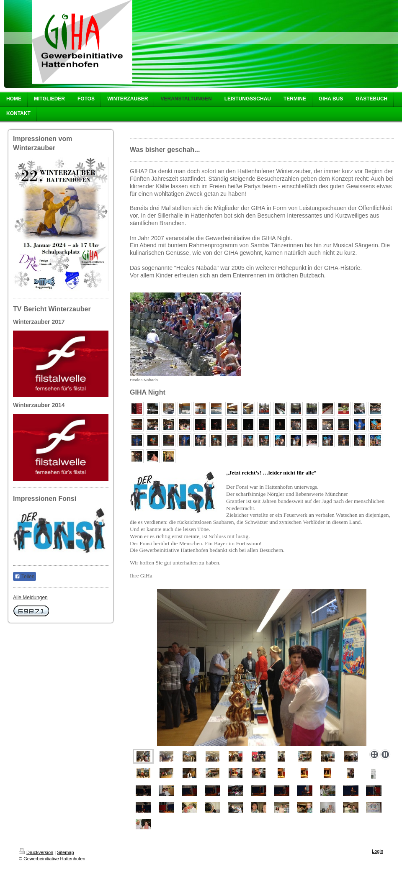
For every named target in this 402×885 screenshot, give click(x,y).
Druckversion (36, 852)
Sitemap (65, 852)
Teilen (24, 577)
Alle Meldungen (30, 597)
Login (377, 851)
